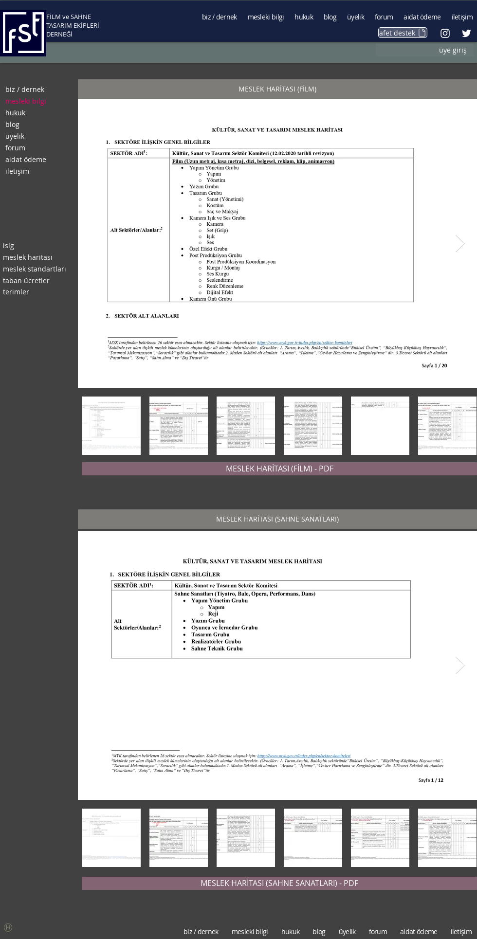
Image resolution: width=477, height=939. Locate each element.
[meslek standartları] (35, 269)
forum (15, 147)
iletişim (17, 171)
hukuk (15, 112)
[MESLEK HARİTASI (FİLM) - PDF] (279, 468)
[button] (277, 89)
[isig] (35, 245)
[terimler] (35, 292)
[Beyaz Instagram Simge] (445, 33)
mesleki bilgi (25, 101)
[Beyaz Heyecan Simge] (466, 33)
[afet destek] (402, 32)
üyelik (14, 136)
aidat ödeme (25, 159)
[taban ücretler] (35, 280)
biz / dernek (24, 89)
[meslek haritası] (35, 257)
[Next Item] (460, 243)
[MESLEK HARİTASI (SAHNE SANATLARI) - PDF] (279, 883)
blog (12, 124)
